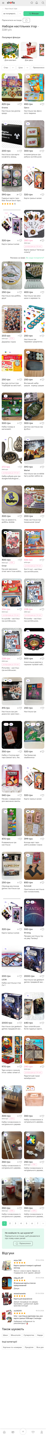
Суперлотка (29, 1335)
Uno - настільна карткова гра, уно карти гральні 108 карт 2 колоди (28, 1317)
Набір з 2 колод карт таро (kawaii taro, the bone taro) (11, 756)
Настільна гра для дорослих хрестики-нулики (11, 713)
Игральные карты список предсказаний (25, 1284)
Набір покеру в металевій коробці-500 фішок (10, 428)
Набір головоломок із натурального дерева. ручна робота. (33, 1121)
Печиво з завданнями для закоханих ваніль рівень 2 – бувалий (11, 800)
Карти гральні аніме (33, 198)
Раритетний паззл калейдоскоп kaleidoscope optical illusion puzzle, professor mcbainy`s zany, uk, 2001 (33, 1077)
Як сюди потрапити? (35, 258)
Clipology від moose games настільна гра (11, 887)
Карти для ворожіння (23, 1299)
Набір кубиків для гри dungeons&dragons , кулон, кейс (11, 477)
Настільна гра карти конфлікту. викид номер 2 (10, 155)
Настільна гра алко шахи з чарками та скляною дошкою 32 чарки (32, 297)
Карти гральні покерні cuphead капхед (27, 1266)
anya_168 (17, 1260)
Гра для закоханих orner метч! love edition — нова (12, 570)
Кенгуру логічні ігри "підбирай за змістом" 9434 (11, 384)
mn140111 (18, 1311)
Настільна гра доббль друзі (11, 297)
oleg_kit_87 (18, 1278)
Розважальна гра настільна (9, 843)
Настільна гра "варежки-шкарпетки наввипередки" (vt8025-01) (33, 340)
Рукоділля (29, 1347)
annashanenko (20, 1293)
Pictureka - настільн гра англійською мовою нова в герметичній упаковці (33, 620)
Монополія (15, 1335)
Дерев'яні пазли (9, 342)
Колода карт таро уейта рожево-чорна (33, 843)
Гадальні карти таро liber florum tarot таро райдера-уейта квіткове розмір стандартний (11, 199)
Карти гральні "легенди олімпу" (34, 251)
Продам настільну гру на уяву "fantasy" (33, 937)
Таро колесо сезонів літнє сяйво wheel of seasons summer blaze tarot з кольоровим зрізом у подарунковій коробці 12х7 (11, 1071)
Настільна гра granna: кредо (11, 112)
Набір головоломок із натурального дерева (11, 1123)
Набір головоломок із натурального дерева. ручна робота (11, 1167)
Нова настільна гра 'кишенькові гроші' (32, 521)
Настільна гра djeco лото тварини (33, 112)
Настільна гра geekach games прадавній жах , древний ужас (34, 981)
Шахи (5, 1335)
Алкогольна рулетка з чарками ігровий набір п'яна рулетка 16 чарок (34, 663)
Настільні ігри (9, 9)
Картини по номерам (12, 1347)
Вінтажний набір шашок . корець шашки (34, 384)
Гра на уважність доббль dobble (9, 521)
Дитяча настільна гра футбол (33, 428)
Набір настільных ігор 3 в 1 (11, 984)
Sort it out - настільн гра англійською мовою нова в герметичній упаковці (33, 570)
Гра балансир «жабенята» (30, 756)
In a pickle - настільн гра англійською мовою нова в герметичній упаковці (11, 620)
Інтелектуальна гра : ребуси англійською (33, 155)
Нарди (40, 1335)
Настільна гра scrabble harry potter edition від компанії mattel (34, 475)
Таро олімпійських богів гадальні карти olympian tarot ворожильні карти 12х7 (34, 1027)
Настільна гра (30, 712)
